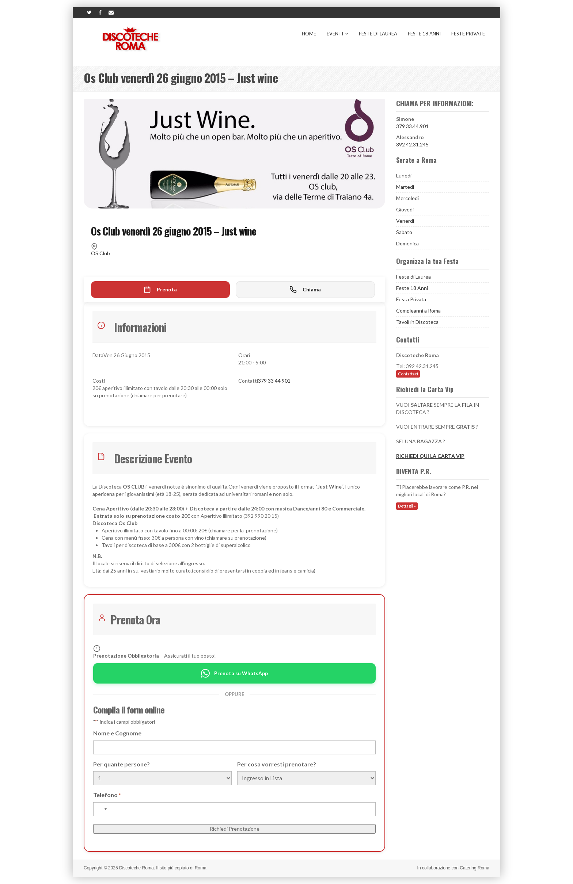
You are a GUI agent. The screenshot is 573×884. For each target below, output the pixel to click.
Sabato (404, 232)
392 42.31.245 (412, 144)
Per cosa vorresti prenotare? (276, 764)
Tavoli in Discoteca (417, 322)
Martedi (405, 187)
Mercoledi (407, 198)
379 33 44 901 (274, 381)
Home (309, 34)
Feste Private (468, 34)
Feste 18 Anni (424, 34)
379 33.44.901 (412, 126)
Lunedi (403, 175)
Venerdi (405, 221)
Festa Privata (411, 299)
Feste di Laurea (378, 34)
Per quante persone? (121, 764)
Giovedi (405, 209)
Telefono (107, 795)
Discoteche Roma (136, 867)
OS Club (100, 253)
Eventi (337, 34)
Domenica (407, 243)
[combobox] (101, 809)
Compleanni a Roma (418, 310)
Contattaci (408, 373)
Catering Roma (474, 867)
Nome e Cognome (117, 733)
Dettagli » (407, 506)
